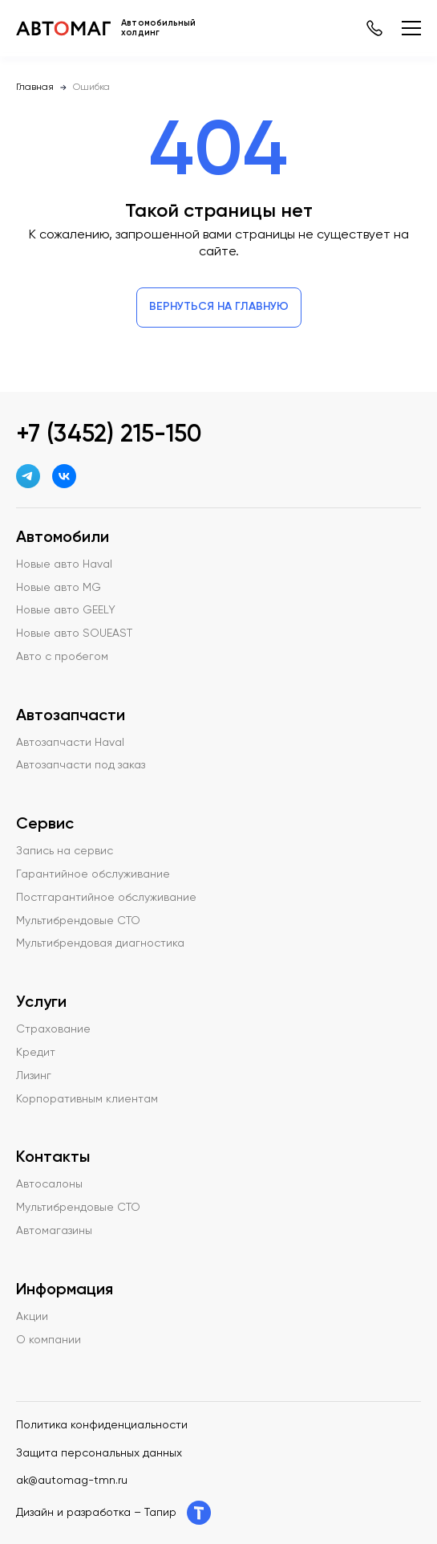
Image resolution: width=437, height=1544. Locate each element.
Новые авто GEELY (65, 610)
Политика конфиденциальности (102, 1425)
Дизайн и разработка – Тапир (113, 1513)
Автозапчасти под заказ (80, 765)
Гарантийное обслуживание (93, 874)
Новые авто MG (58, 587)
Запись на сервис (64, 851)
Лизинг (33, 1076)
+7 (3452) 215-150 (108, 435)
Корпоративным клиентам (87, 1099)
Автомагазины (54, 1230)
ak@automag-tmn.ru (71, 1480)
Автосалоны (49, 1184)
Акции (32, 1316)
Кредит (35, 1052)
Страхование (53, 1029)
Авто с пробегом (62, 656)
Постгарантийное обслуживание (106, 897)
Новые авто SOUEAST (74, 633)
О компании (48, 1340)
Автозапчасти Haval (70, 742)
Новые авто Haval (64, 564)
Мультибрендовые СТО (78, 921)
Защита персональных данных (99, 1453)
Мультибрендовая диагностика (100, 943)
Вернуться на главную (219, 306)
